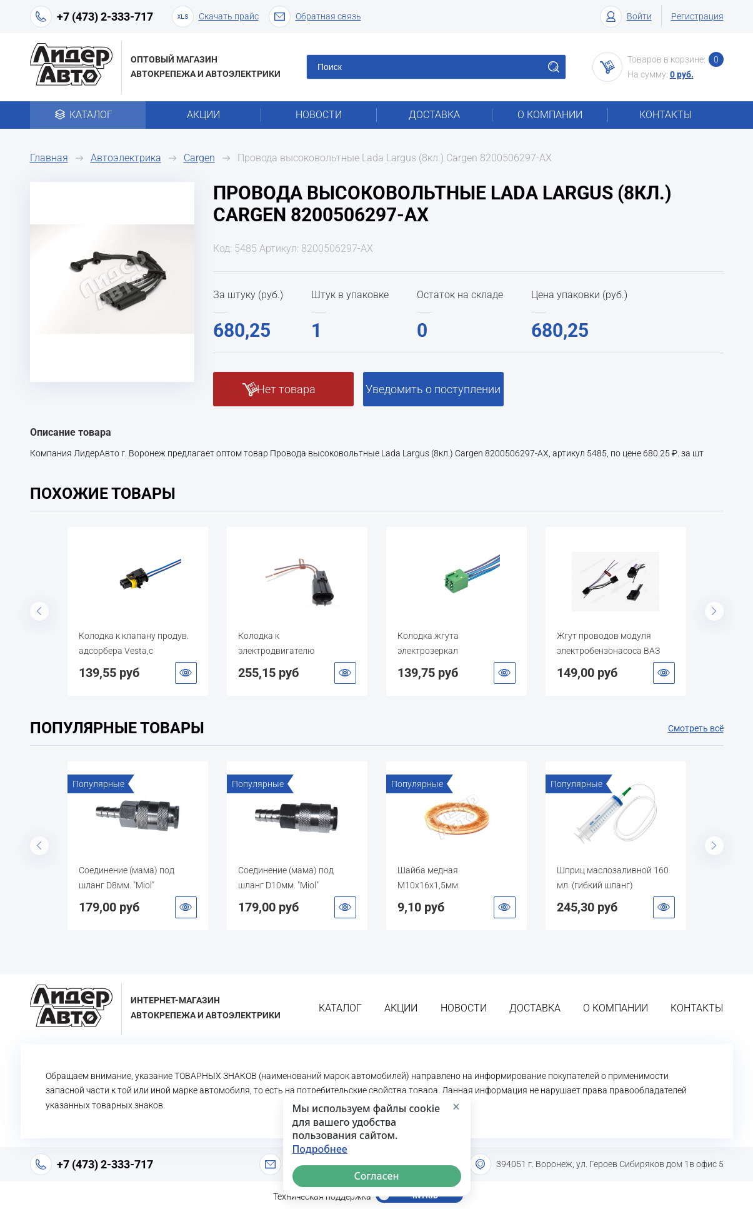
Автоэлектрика (126, 158)
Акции (203, 115)
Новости (319, 115)
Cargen (199, 158)
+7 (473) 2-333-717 (105, 16)
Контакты (665, 115)
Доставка (434, 115)
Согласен (376, 1176)
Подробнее (319, 1149)
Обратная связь (315, 17)
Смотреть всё (696, 728)
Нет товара (286, 389)
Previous (39, 611)
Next (714, 611)
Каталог (87, 115)
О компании (549, 115)
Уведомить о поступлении (433, 389)
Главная (49, 158)
